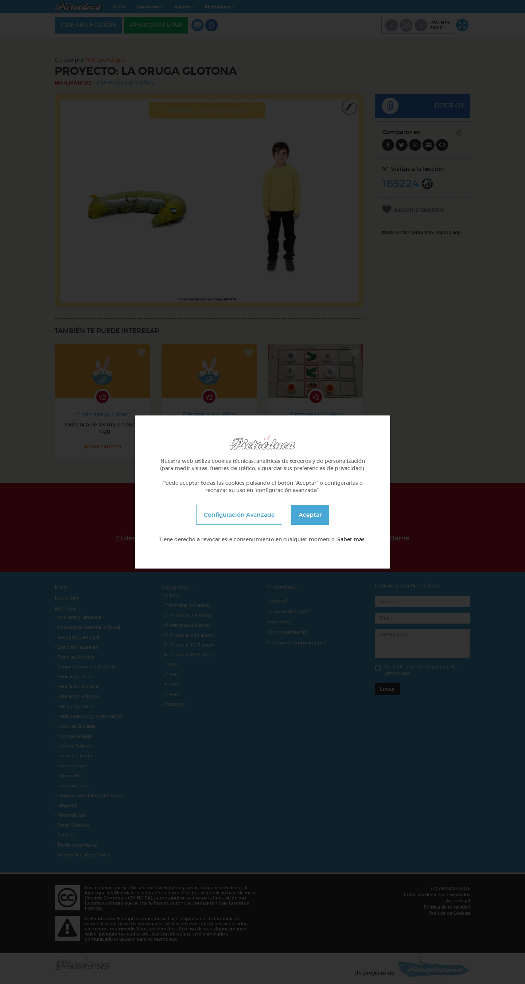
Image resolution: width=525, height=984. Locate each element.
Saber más (351, 539)
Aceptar (310, 514)
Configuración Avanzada (239, 514)
